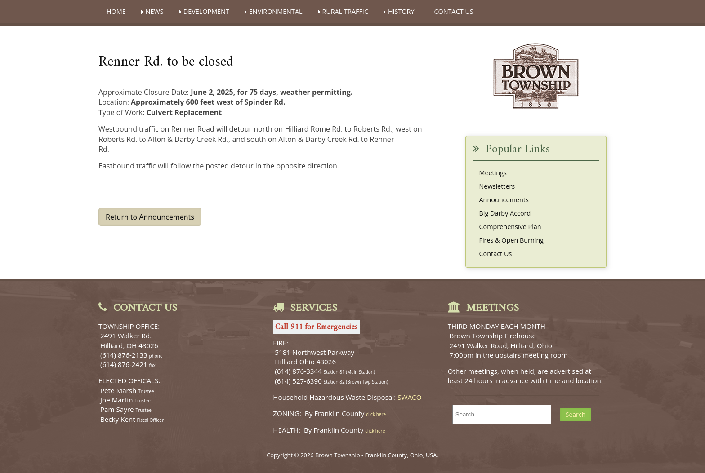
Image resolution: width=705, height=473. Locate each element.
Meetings (493, 172)
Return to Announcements (150, 217)
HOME (116, 11)
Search (575, 414)
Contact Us (495, 253)
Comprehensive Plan (510, 226)
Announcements (504, 199)
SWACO (409, 397)
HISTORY (401, 11)
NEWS (155, 11)
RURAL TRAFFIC (345, 11)
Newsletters (497, 186)
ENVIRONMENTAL (276, 11)
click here (376, 414)
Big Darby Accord (505, 213)
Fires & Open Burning (511, 240)
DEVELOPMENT (206, 11)
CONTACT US (453, 11)
